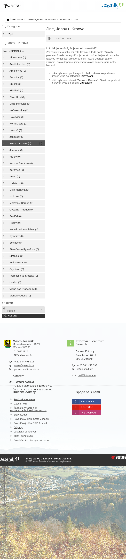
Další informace (87, 375)
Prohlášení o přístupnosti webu (31, 440)
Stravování (65, 20)
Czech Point (20, 403)
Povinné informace (24, 399)
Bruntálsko (86, 82)
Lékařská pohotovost (25, 431)
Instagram (88, 412)
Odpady (18, 427)
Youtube (87, 407)
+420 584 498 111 (23, 361)
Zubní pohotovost (23, 435)
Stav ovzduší (21, 414)
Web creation (118, 457)
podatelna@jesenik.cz (26, 369)
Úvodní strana (112, 6)
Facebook (88, 401)
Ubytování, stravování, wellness (41, 20)
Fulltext (9, 309)
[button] (12, 6)
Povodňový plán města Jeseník (31, 418)
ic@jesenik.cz (85, 369)
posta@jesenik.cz (24, 365)
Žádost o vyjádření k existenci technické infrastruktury (28, 409)
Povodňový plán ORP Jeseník (31, 423)
